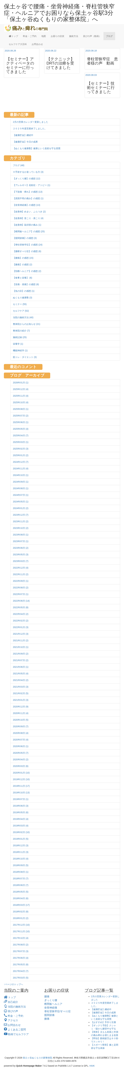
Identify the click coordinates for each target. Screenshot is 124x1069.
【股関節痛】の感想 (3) (25, 238)
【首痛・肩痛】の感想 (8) (26, 284)
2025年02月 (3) (20, 448)
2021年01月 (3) (20, 700)
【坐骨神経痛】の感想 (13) (26, 205)
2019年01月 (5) (20, 839)
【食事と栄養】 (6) (22, 277)
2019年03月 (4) (20, 825)
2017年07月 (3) (20, 951)
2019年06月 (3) (20, 805)
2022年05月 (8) (20, 607)
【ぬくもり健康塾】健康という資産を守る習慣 (36, 148)
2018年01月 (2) (20, 918)
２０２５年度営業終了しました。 (30, 128)
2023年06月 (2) (20, 548)
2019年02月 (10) (21, 832)
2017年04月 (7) (20, 971)
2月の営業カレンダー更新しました (30, 122)
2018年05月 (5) (20, 891)
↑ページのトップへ (13, 984)
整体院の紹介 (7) (21, 330)
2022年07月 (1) (20, 594)
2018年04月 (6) (20, 898)
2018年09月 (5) (20, 865)
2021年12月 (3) (20, 634)
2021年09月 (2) (20, 653)
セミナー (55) (20, 304)
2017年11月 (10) (21, 931)
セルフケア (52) (21, 311)
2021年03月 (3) (20, 686)
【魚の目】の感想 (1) (23, 291)
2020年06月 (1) (20, 746)
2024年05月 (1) (20, 501)
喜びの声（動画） (92, 36)
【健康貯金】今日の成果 (25, 141)
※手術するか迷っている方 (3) (28, 172)
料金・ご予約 (29, 36)
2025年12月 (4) (20, 389)
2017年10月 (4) (20, 938)
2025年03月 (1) (20, 442)
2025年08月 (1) (20, 409)
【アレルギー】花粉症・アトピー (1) (31, 185)
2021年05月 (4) (20, 673)
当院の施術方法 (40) (23, 317)
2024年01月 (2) (20, 508)
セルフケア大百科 (18, 44)
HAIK (92, 1065)
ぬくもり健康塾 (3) (22, 297)
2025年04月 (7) (20, 435)
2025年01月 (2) (20, 455)
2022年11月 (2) (20, 574)
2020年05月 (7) (20, 753)
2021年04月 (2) (20, 680)
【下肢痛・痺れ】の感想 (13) (27, 191)
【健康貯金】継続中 (23, 135)
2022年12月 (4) (20, 567)
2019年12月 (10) (21, 779)
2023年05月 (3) (20, 554)
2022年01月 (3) (20, 627)
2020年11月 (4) (20, 713)
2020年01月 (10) (21, 772)
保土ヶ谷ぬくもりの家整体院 (37, 1057)
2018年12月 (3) (20, 845)
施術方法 (73, 36)
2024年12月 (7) (20, 462)
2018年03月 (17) (21, 905)
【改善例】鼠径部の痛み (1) (27, 225)
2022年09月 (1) (20, 581)
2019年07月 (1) (20, 799)
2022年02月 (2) (20, 620)
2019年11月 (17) (21, 786)
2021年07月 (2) (20, 660)
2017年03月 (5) (20, 977)
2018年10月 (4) (20, 858)
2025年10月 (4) (20, 402)
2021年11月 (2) (20, 640)
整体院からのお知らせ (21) (26, 324)
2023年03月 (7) (20, 561)
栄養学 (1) (18, 344)
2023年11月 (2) (20, 521)
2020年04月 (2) (20, 759)
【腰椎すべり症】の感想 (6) (27, 251)
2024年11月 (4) (20, 468)
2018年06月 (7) (20, 885)
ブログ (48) (18, 165)
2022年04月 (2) (20, 614)
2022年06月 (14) (21, 600)
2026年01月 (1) (20, 382)
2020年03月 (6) (20, 766)
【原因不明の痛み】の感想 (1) (28, 198)
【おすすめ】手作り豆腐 (103, 1022)
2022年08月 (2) (20, 587)
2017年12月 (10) (21, 925)
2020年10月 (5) (20, 720)
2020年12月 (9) (20, 706)
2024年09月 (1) (20, 481)
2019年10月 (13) (21, 792)
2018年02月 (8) (20, 911)
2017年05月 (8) (20, 964)
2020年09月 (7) (20, 726)
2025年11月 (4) (20, 396)
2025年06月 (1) (20, 422)
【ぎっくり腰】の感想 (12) (26, 178)
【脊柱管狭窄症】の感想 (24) (27, 244)
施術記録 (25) (20, 337)
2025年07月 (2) (20, 415)
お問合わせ (37, 44)
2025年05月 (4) (20, 429)
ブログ (109, 36)
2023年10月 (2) (20, 528)
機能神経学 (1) (20, 350)
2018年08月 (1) (20, 872)
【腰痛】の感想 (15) (23, 258)
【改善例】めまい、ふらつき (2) (29, 211)
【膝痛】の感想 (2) (22, 264)
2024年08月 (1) (20, 488)
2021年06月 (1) (20, 667)
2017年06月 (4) (20, 958)
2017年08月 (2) (20, 944)
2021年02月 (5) (20, 693)
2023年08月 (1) (20, 534)
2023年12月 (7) (20, 515)
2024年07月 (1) (20, 495)
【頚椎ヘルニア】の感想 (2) (27, 271)
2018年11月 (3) (20, 852)
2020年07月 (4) (20, 739)
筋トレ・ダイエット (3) (25, 357)
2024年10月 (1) (20, 475)
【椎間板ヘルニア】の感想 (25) (29, 231)
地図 (43, 36)
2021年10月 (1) (20, 647)
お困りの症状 (57, 36)
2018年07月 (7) (20, 878)
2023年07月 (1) (20, 541)
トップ (13, 36)
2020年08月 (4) (20, 733)
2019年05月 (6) (20, 812)
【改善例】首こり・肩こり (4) (28, 218)
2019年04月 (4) (20, 819)
